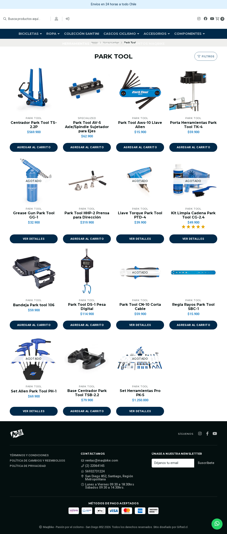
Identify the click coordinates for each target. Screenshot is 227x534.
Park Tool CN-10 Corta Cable (140, 306)
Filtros (205, 56)
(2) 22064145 (92, 466)
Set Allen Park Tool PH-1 (34, 391)
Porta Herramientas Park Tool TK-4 (193, 125)
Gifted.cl (182, 527)
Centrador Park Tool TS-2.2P (34, 125)
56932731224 (93, 471)
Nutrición (108, 44)
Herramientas (77, 44)
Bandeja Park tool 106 (34, 305)
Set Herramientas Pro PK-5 (140, 393)
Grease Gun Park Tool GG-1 (34, 215)
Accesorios (157, 34)
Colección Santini (81, 34)
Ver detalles (34, 238)
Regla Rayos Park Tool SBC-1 (193, 306)
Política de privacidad (28, 466)
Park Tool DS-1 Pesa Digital (87, 306)
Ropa (53, 34)
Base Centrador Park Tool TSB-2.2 (87, 393)
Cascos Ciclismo (121, 34)
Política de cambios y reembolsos (37, 460)
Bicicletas (30, 34)
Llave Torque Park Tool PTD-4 (140, 215)
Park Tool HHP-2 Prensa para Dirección (87, 215)
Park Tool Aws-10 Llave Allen (140, 125)
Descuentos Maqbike (144, 44)
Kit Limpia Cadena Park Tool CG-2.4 (193, 215)
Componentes (189, 34)
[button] (34, 147)
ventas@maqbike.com (99, 460)
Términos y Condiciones (29, 455)
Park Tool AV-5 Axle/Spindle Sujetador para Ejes (87, 127)
